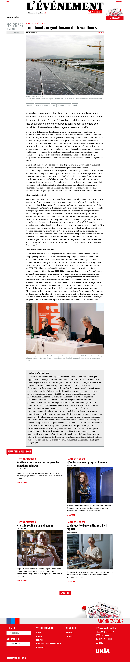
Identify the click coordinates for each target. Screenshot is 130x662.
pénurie (75, 105)
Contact (99, 642)
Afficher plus (65, 592)
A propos (39, 636)
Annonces (69, 636)
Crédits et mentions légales (16, 658)
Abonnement (70, 633)
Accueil (38, 633)
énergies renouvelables (42, 105)
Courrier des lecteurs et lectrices (48, 644)
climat (54, 105)
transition (30, 105)
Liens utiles (40, 647)
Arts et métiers (36, 23)
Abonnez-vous (115, 18)
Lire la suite (22, 482)
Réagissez (15, 32)
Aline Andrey (101, 32)
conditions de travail (64, 105)
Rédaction (39, 640)
